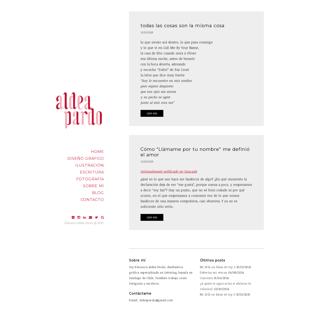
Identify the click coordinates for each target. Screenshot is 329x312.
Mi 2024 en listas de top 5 (217, 267)
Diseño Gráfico (85, 158)
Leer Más (152, 113)
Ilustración (89, 165)
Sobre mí (93, 186)
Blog (98, 193)
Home (97, 151)
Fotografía (90, 179)
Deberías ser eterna (213, 272)
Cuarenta (206, 278)
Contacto (92, 199)
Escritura (92, 172)
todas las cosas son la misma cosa (183, 25)
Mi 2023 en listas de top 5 (217, 294)
